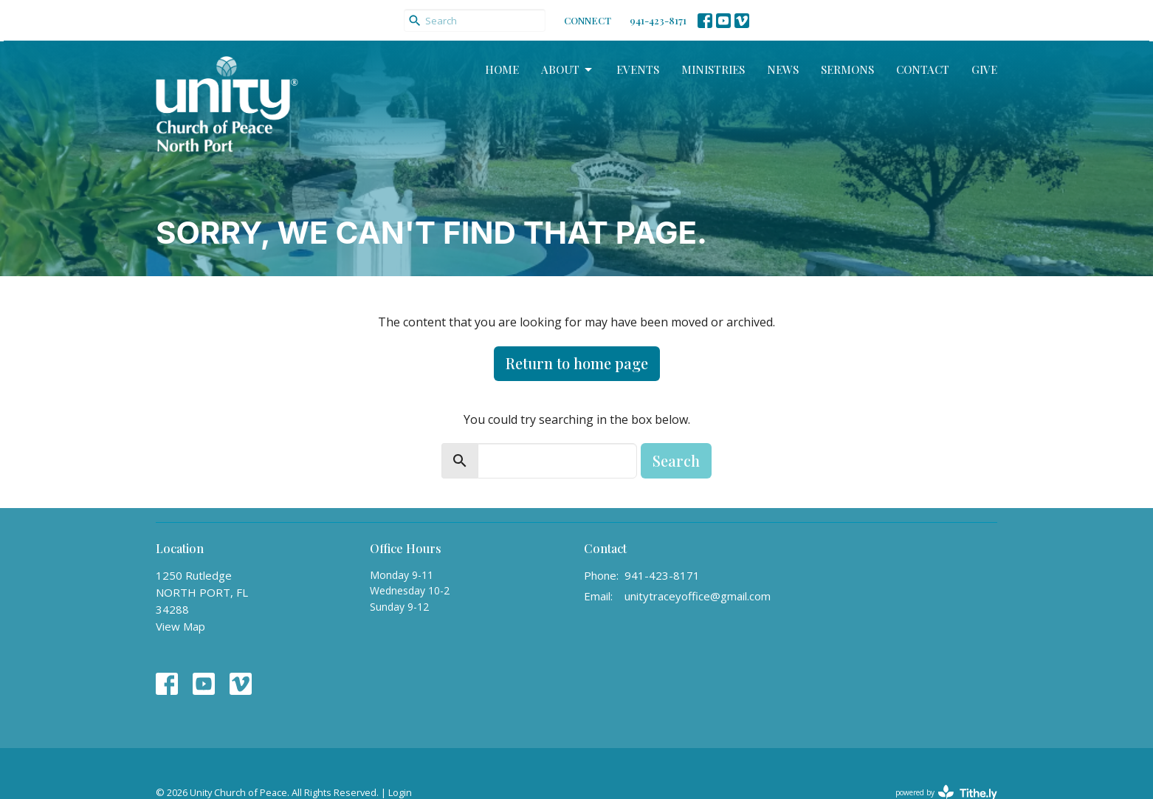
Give (984, 69)
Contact (922, 69)
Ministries (713, 69)
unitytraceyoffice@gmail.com (697, 596)
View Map (180, 626)
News (783, 69)
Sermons (847, 69)
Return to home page (577, 363)
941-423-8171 (658, 20)
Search (676, 460)
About (567, 70)
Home (502, 69)
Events (637, 69)
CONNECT (587, 20)
